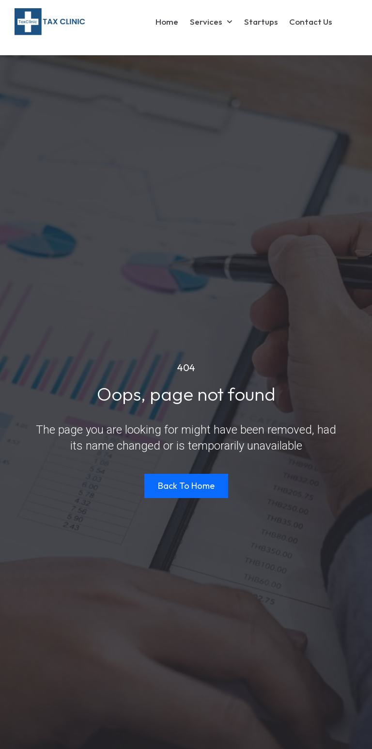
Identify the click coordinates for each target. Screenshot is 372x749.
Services (211, 22)
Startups (261, 21)
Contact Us (310, 21)
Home (166, 21)
